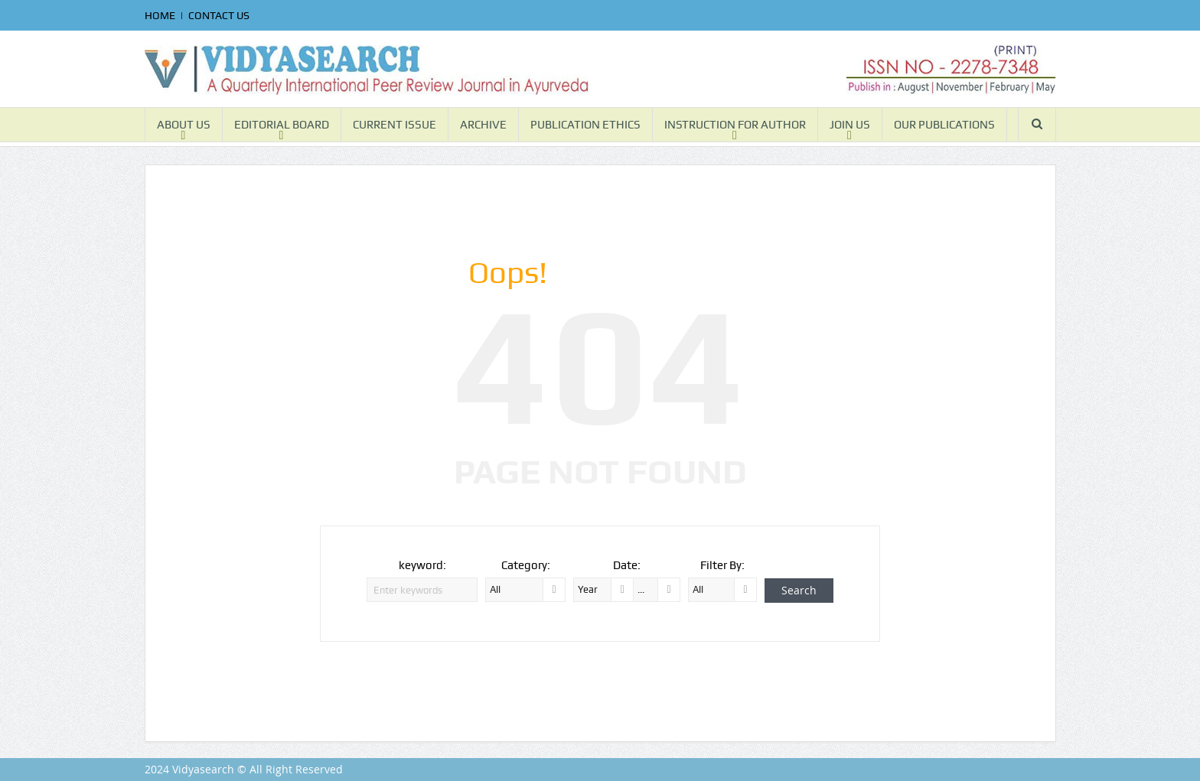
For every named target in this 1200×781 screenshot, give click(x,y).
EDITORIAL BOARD (281, 125)
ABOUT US (183, 125)
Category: (525, 565)
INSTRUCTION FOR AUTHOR (735, 125)
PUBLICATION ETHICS (585, 125)
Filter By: (722, 565)
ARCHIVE (483, 125)
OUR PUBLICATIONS (944, 125)
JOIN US (850, 125)
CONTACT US (218, 15)
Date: (627, 565)
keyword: (422, 565)
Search (799, 590)
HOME (160, 15)
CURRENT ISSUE (394, 125)
